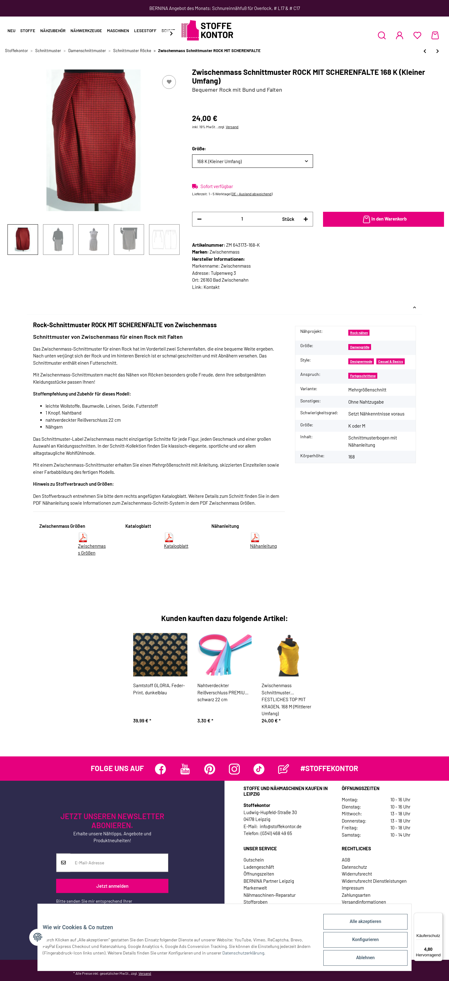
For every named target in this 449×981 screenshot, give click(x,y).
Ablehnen (360, 958)
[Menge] (242, 219)
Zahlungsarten (356, 895)
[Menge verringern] (199, 219)
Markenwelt (255, 888)
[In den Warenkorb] (383, 219)
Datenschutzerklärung (77, 907)
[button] (382, 35)
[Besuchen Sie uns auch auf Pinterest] (210, 769)
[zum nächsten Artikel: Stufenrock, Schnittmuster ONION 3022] (437, 51)
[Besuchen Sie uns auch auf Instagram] (234, 769)
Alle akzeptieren (360, 926)
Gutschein (254, 859)
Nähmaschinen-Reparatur (270, 895)
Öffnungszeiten (259, 874)
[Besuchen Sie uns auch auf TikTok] (259, 769)
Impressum (353, 888)
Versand (232, 126)
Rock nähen (359, 333)
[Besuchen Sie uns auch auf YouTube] (185, 769)
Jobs (248, 909)
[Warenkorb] (435, 35)
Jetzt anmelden (112, 886)
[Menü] (439, 916)
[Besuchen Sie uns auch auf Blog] (284, 769)
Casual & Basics (390, 361)
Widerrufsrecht (357, 874)
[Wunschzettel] (417, 35)
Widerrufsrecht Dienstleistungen (374, 881)
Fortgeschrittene (363, 376)
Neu (11, 30)
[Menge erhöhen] (306, 219)
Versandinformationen (364, 902)
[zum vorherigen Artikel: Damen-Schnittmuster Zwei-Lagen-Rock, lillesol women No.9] (424, 51)
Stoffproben (256, 902)
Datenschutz (354, 867)
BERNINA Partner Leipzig (269, 881)
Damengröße (359, 347)
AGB (346, 859)
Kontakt (212, 287)
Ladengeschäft (259, 867)
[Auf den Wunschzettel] (169, 82)
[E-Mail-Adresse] (119, 862)
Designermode (361, 361)
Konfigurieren (360, 942)
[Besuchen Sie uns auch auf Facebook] (160, 769)
